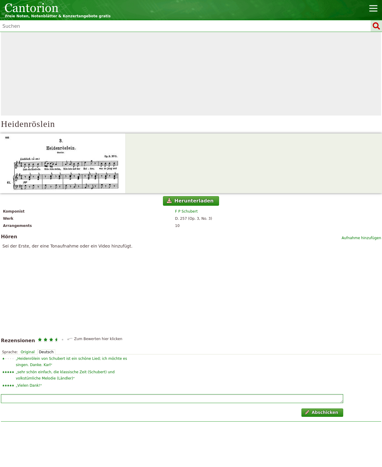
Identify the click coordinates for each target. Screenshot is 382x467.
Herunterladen (190, 201)
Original (28, 352)
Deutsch (46, 352)
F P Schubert (186, 211)
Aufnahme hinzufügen (361, 238)
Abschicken (321, 412)
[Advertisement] (191, 74)
